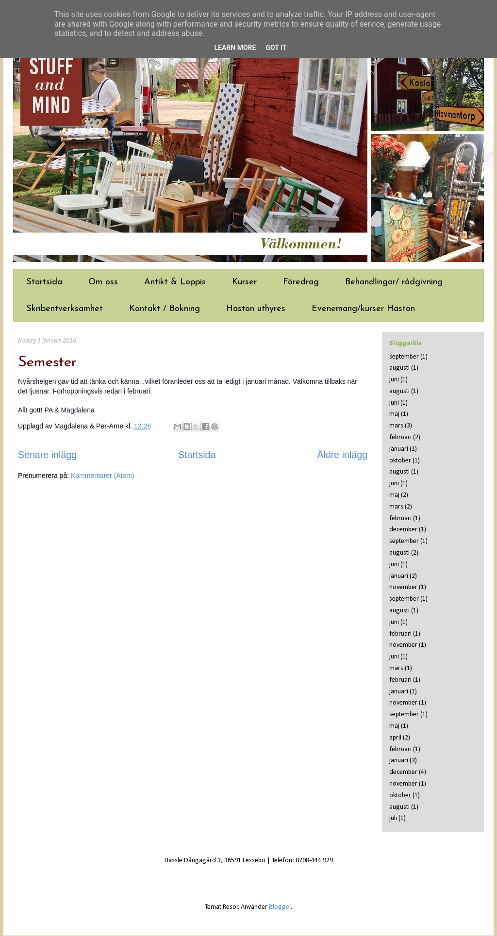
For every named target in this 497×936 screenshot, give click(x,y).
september (404, 357)
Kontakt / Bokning (164, 308)
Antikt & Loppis (175, 282)
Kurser (244, 282)
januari (398, 449)
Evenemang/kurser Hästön (363, 308)
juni (394, 379)
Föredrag (301, 282)
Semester (47, 362)
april (395, 737)
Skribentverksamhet (64, 308)
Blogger (280, 907)
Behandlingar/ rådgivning (394, 282)
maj (394, 414)
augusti (399, 368)
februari (400, 437)
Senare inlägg (47, 454)
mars (396, 425)
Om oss (103, 282)
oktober (400, 460)
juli (393, 818)
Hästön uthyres (255, 308)
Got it (275, 47)
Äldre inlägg (342, 454)
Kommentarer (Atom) (102, 475)
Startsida (44, 282)
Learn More (235, 47)
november (403, 587)
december (403, 529)
